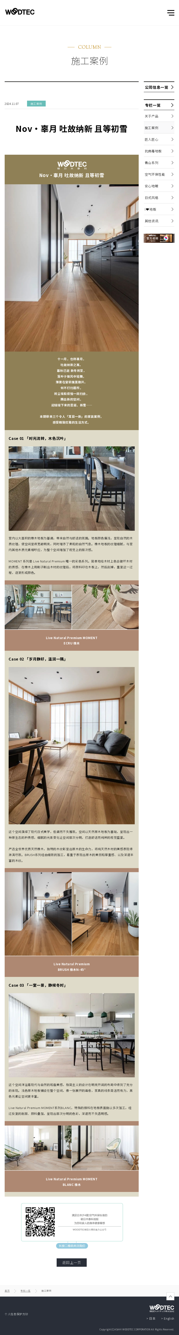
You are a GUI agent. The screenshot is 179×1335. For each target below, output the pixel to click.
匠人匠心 (151, 139)
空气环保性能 (154, 174)
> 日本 (151, 1318)
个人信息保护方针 (16, 1314)
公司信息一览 (156, 87)
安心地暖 (151, 186)
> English (167, 1318)
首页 (7, 1290)
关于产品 (151, 116)
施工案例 (151, 127)
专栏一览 (152, 105)
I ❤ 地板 (150, 209)
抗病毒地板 (153, 151)
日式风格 (151, 197)
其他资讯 (151, 221)
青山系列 (151, 162)
